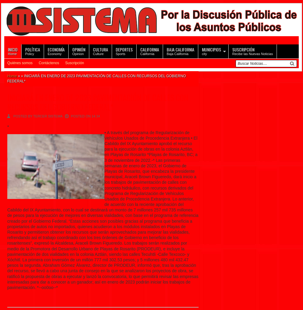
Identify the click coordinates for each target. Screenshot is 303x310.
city (211, 51)
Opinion (78, 51)
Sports (124, 51)
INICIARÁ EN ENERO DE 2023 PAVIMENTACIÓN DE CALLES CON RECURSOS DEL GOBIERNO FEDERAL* (97, 102)
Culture (100, 51)
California (149, 51)
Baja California (180, 51)
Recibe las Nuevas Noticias (252, 51)
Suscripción (74, 63)
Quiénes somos (19, 63)
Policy (32, 51)
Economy (56, 51)
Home (13, 51)
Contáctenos (49, 63)
